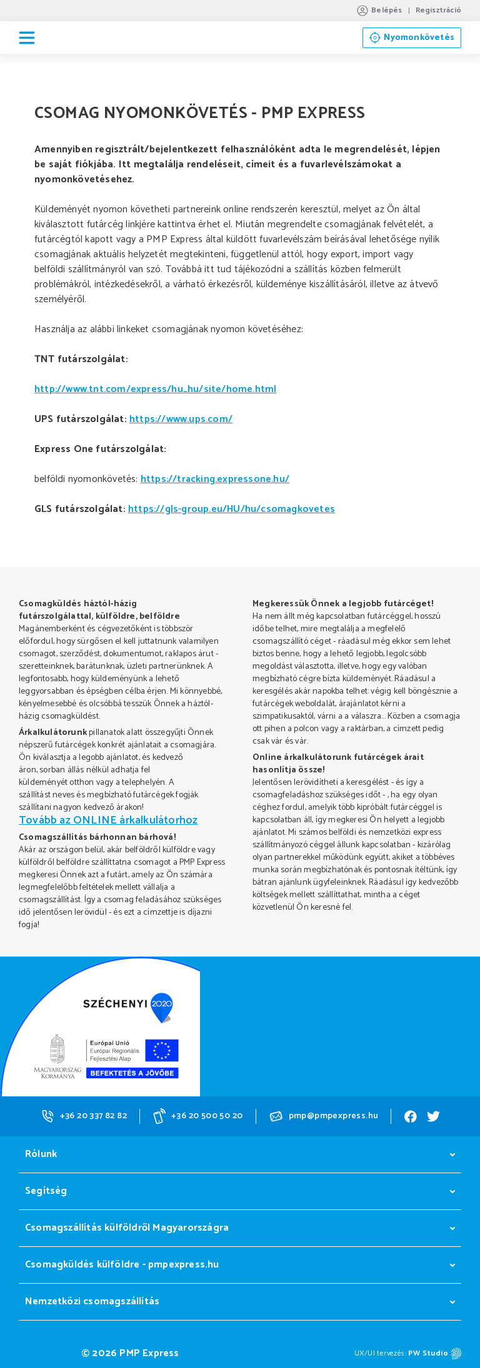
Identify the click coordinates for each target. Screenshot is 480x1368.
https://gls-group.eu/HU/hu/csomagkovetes (231, 509)
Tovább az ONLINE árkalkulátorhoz (108, 820)
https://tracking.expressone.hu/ (215, 479)
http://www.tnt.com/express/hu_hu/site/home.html (155, 389)
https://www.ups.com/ (180, 419)
